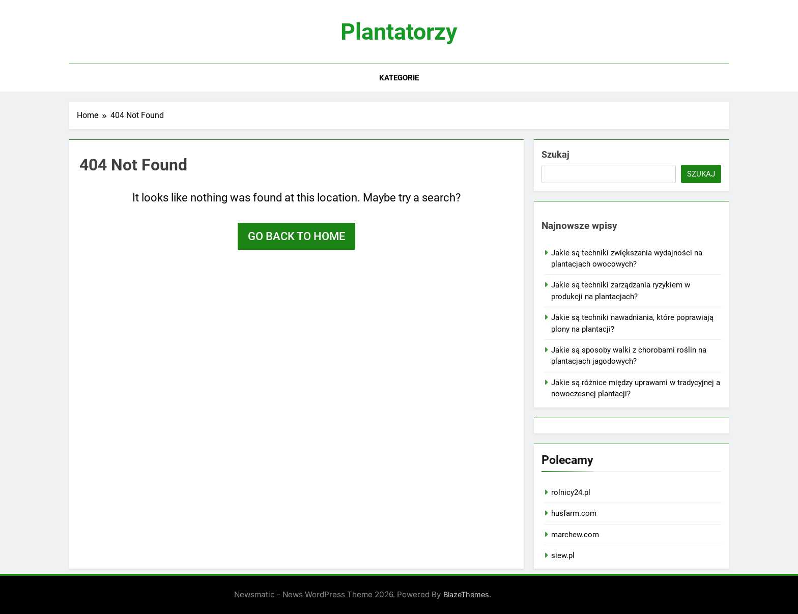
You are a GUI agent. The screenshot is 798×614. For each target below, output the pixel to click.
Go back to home (296, 236)
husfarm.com (573, 513)
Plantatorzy (399, 31)
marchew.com (575, 534)
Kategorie (399, 77)
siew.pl (563, 555)
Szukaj (555, 154)
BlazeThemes (466, 594)
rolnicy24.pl (570, 492)
